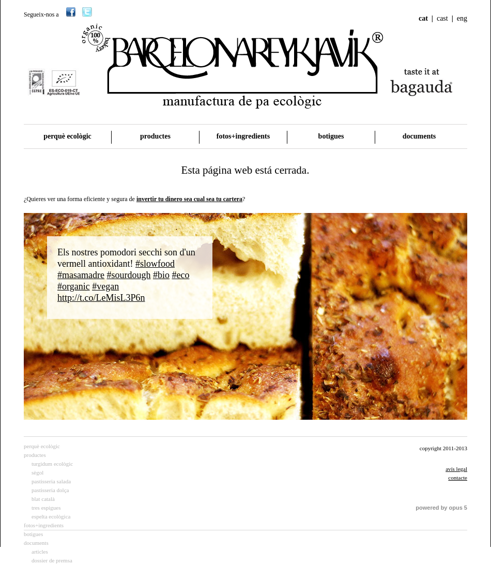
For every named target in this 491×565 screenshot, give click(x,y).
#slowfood (155, 263)
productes (155, 136)
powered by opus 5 (441, 508)
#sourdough (128, 275)
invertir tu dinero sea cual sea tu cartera (189, 199)
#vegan (105, 286)
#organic (73, 286)
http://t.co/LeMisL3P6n (101, 298)
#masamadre (80, 275)
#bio (161, 275)
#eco (180, 275)
